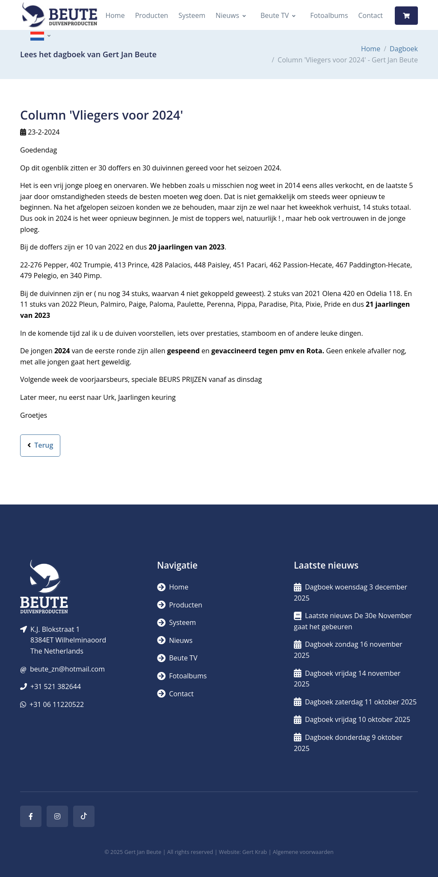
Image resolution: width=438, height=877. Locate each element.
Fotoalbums (329, 15)
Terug (40, 445)
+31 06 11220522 (57, 704)
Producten (152, 15)
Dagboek (404, 48)
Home (114, 15)
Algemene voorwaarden (303, 852)
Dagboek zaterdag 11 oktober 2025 (355, 702)
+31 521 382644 (55, 686)
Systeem (191, 15)
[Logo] (59, 15)
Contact (370, 15)
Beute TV (274, 15)
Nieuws (227, 15)
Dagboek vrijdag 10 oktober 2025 (352, 719)
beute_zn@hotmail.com (67, 669)
